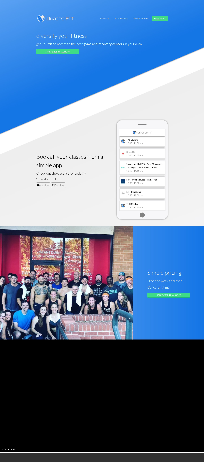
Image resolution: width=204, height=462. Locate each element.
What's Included (141, 18)
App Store (43, 184)
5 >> (13, 449)
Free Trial (160, 18)
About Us (105, 18)
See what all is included (48, 179)
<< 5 (4, 449)
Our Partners (121, 18)
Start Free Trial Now (57, 51)
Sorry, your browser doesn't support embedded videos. (102, 396)
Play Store (58, 184)
